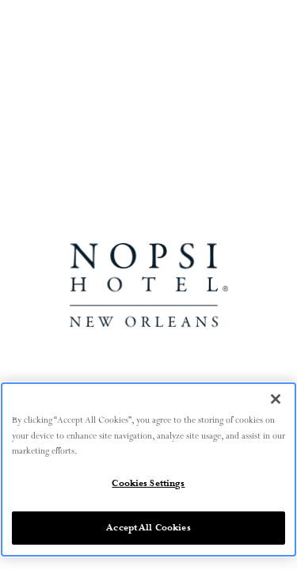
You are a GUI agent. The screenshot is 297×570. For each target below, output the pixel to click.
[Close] (275, 399)
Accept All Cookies (148, 528)
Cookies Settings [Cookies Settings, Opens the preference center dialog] (148, 483)
